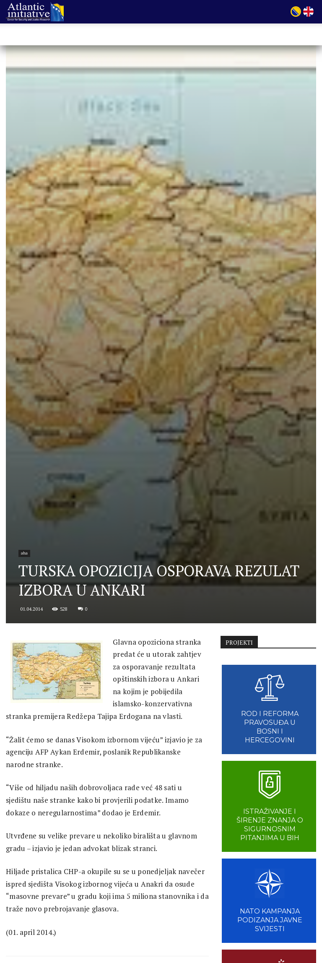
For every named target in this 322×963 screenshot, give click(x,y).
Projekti (145, 35)
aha (24, 553)
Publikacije (184, 35)
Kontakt (279, 35)
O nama (108, 35)
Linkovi (249, 35)
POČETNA (74, 35)
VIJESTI (221, 35)
